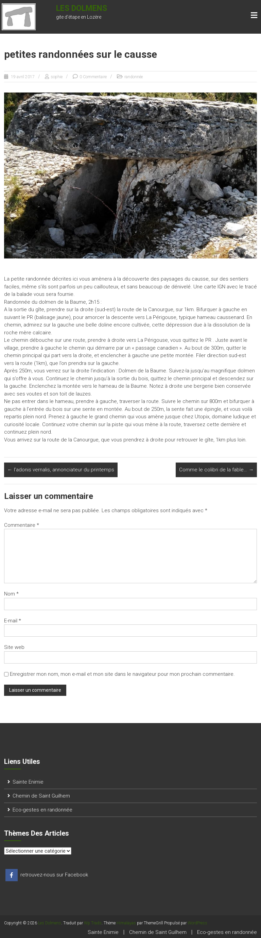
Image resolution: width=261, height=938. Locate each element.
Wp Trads (93, 923)
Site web (14, 647)
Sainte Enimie (28, 782)
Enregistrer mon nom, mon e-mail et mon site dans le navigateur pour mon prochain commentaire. (122, 674)
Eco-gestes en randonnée (42, 810)
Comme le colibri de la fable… (216, 470)
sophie (57, 76)
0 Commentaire (93, 76)
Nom (11, 594)
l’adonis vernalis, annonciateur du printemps (60, 470)
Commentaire (21, 525)
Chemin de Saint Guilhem (41, 796)
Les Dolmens (81, 8)
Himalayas (126, 923)
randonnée (133, 76)
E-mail (12, 621)
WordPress (197, 923)
